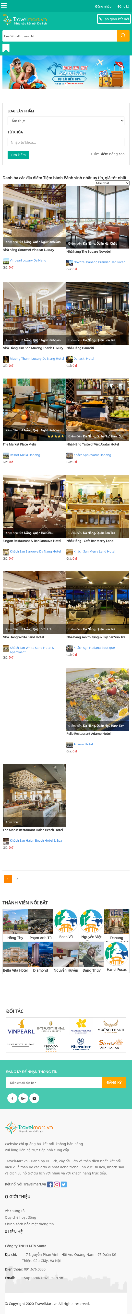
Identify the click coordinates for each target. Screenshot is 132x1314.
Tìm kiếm (18, 154)
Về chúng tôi (15, 1210)
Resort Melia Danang (21, 456)
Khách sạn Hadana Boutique (90, 648)
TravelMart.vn (46, 1303)
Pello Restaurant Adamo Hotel (88, 733)
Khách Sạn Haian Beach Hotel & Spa (32, 841)
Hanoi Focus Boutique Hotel (117, 970)
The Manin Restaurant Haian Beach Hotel (33, 830)
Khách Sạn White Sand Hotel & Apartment (28, 649)
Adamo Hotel (79, 745)
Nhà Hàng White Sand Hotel (23, 637)
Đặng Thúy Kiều (91, 971)
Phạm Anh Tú (41, 937)
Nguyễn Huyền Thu (66, 971)
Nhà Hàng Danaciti (80, 348)
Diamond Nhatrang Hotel (40, 971)
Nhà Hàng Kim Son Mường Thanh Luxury (33, 348)
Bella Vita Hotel (15, 970)
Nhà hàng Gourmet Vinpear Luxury (28, 250)
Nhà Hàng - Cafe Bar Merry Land (89, 541)
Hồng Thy (15, 937)
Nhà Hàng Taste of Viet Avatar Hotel (92, 444)
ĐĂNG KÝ (114, 1082)
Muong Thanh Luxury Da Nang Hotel (33, 359)
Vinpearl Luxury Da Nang (24, 261)
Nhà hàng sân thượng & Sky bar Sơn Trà (95, 637)
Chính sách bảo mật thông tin (29, 1224)
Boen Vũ (66, 936)
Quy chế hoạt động (20, 1217)
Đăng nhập (103, 6)
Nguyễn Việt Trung (91, 937)
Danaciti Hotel (80, 359)
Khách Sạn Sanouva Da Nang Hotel (32, 552)
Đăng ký (124, 6)
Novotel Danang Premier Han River (95, 263)
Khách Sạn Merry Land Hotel (90, 552)
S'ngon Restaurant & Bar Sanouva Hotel (32, 541)
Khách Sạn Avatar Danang (88, 456)
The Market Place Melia (19, 444)
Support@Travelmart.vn (43, 1277)
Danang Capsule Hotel (116, 938)
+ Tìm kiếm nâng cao (107, 154)
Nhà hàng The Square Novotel (88, 251)
